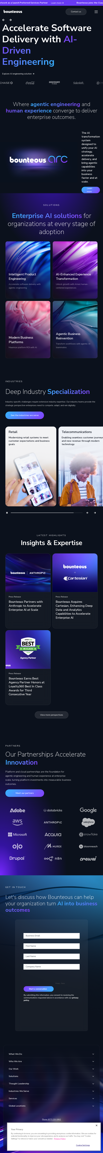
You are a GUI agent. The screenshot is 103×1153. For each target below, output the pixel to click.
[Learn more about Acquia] (53, 834)
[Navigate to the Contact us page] (76, 12)
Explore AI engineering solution (18, 74)
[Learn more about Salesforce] (88, 822)
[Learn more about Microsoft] (17, 834)
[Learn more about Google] (88, 810)
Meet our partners (25, 793)
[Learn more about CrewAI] (88, 859)
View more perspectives (51, 714)
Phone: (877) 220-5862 (51, 1119)
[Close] (97, 1125)
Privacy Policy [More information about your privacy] (60, 1139)
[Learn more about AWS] (17, 822)
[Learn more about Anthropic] (53, 822)
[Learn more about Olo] (17, 847)
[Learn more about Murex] (53, 847)
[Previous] (87, 512)
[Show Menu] (96, 12)
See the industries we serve (25, 415)
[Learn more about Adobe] (17, 810)
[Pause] (7, 512)
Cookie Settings (83, 1145)
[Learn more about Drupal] (17, 859)
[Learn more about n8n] (53, 859)
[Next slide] (10, 20)
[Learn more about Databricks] (53, 810)
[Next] (95, 512)
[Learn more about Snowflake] (88, 834)
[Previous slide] (3, 20)
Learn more (89, 190)
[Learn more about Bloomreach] (88, 847)
